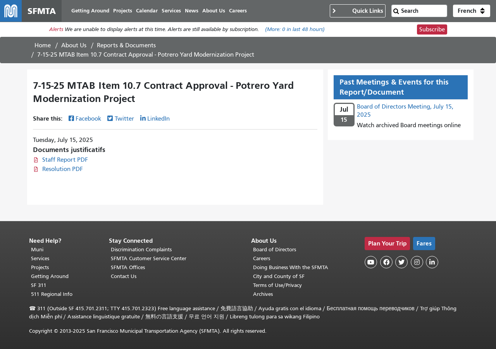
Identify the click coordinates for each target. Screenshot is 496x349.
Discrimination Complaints (141, 249)
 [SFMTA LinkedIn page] (432, 262)
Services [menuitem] (171, 10)
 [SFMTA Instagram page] (417, 262)
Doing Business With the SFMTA (290, 267)
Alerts (56, 29)
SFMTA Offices (128, 267)
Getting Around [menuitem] (90, 10)
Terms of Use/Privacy (277, 285)
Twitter (124, 119)
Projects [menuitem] (122, 10)
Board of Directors (274, 249)
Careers (261, 258)
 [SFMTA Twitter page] (401, 262)
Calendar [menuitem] (147, 10)
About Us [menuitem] (213, 10)
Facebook (88, 119)
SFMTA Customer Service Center (148, 258)
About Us (73, 45)
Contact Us (123, 276)
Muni (37, 249)
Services (40, 258)
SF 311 (38, 285)
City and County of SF (279, 276)
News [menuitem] (191, 10)
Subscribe (432, 29)
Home (42, 45)
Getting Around (50, 276)
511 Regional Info (51, 294)
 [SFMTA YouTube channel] (370, 262)
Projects (40, 267)
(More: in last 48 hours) (295, 29)
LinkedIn (158, 119)
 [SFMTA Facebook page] (386, 262)
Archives (263, 294)
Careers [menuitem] (238, 10)
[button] (471, 11)
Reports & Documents (126, 45)
